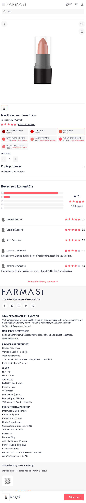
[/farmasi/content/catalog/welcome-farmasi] (17, 402)
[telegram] (33, 305)
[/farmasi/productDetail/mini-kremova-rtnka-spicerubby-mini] (43, 131)
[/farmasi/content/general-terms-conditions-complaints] (27, 359)
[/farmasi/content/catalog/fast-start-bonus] (10, 448)
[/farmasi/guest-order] (10, 338)
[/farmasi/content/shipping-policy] (11, 348)
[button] (74, 497)
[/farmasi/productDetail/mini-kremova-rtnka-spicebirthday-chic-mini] (14, 139)
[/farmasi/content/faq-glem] (15, 456)
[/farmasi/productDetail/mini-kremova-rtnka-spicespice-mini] (71, 131)
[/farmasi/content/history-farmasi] (6, 372)
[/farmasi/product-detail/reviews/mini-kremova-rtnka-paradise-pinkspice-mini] (43, 281)
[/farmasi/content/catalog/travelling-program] (17, 426)
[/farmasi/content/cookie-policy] (14, 363)
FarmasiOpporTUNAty (13, 398)
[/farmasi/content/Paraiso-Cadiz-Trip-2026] (14, 445)
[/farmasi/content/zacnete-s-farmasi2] (12, 418)
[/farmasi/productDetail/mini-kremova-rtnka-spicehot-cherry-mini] (14, 131)
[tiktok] (26, 305)
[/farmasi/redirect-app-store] (7, 480)
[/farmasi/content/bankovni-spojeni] (10, 414)
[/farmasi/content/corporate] (12, 383)
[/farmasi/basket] (76, 4)
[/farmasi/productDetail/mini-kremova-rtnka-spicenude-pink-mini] (43, 139)
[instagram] (12, 305)
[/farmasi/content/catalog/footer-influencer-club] (12, 429)
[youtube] (19, 305)
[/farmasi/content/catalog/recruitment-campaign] (22, 452)
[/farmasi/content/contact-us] (7, 433)
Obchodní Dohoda (11, 355)
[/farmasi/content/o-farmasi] (7, 390)
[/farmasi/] (16, 4)
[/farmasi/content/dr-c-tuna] (8, 375)
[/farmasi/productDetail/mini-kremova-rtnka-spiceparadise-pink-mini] (71, 139)
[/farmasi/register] (16, 326)
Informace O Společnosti (14, 410)
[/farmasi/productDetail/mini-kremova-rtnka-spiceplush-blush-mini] (14, 146)
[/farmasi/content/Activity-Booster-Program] (15, 441)
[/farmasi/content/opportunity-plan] (11, 422)
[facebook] (5, 305)
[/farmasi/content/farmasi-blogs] (9, 437)
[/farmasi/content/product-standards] (7, 379)
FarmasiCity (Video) (11, 394)
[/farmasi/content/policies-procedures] (14, 352)
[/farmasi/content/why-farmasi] (9, 387)
